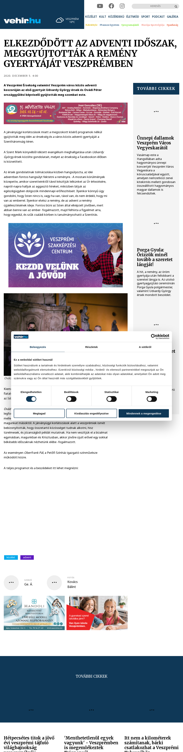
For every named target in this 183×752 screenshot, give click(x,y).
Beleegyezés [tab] (38, 346)
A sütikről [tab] (145, 346)
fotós (70, 577)
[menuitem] (91, 17)
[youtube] (100, 6)
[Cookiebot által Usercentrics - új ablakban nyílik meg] (153, 336)
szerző (28, 580)
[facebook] (111, 6)
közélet (11, 557)
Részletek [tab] (91, 346)
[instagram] (122, 6)
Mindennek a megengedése (143, 413)
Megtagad (39, 413)
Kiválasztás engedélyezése (91, 413)
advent (27, 557)
